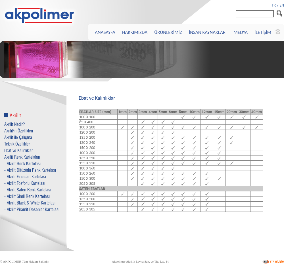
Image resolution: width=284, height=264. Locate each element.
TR (274, 5)
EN (281, 5)
